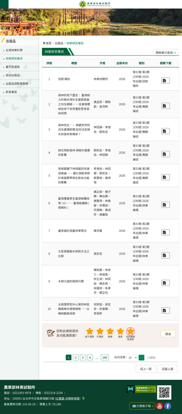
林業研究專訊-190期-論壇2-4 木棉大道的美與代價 (166, 283)
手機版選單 (4, 4)
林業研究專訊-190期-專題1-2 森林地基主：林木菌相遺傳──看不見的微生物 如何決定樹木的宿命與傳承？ (166, 131)
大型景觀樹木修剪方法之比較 (73, 253)
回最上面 (167, 369)
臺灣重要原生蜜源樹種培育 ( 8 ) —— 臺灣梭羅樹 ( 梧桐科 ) (73, 203)
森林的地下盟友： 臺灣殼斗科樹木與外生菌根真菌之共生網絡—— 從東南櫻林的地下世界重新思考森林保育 (74, 104)
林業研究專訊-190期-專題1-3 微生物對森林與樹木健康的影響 (166, 154)
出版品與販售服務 (17, 83)
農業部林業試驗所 (95, 4)
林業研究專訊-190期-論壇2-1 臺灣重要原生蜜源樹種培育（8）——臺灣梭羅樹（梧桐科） (166, 205)
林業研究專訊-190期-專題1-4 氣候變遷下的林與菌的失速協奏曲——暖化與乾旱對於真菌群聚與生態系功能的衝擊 (166, 177)
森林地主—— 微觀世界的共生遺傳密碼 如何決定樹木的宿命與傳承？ (74, 129)
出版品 (11, 40)
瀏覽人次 (45, 404)
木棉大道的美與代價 (71, 281)
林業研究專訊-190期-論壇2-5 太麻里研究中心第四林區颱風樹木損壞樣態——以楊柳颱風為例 (166, 310)
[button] (141, 357)
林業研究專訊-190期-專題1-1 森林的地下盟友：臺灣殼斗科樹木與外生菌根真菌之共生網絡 (166, 106)
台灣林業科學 (14, 50)
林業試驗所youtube (159, 406)
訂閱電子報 (143, 406)
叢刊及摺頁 (13, 67)
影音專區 (11, 92)
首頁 (49, 43)
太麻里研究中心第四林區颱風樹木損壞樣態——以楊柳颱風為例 (73, 308)
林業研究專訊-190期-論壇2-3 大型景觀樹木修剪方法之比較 (166, 255)
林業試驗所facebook (167, 406)
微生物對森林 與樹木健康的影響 (74, 152)
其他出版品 (13, 75)
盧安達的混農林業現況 (72, 230)
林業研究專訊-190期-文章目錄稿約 (166, 81)
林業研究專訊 (14, 58)
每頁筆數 (120, 357)
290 (104, 357)
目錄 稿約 (64, 79)
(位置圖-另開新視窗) (67, 398)
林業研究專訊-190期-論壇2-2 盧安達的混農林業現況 (166, 232)
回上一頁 (146, 369)
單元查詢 (167, 52)
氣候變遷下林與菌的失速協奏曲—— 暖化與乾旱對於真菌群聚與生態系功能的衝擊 (74, 175)
